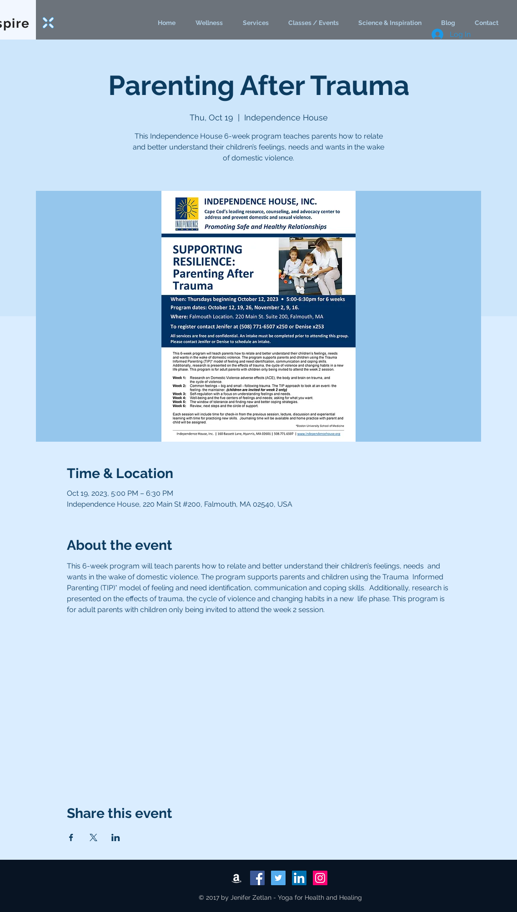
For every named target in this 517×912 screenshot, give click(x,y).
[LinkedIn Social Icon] (299, 878)
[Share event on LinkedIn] (115, 837)
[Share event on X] (93, 837)
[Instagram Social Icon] (320, 878)
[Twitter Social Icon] (278, 878)
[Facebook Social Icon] (257, 878)
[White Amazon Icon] (236, 878)
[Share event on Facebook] (71, 837)
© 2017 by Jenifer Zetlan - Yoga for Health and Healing (280, 897)
